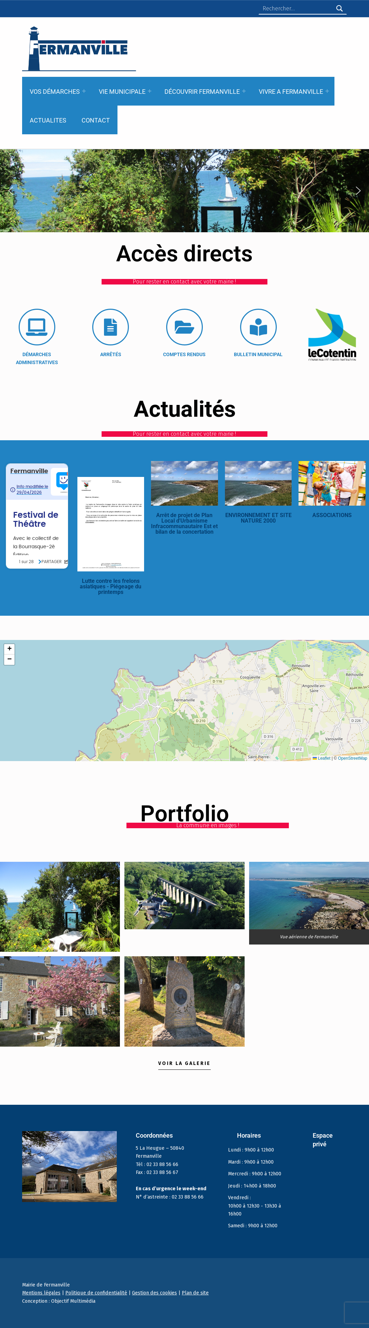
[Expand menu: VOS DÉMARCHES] (84, 91)
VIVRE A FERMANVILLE (291, 91)
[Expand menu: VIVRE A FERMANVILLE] (327, 91)
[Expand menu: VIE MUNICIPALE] (149, 91)
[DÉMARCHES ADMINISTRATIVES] (37, 327)
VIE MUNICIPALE (122, 91)
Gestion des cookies (154, 1293)
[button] (10, 190)
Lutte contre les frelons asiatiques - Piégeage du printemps (110, 586)
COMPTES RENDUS (184, 354)
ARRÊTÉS (110, 354)
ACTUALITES (48, 120)
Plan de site (195, 1293)
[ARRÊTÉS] (110, 327)
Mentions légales (41, 1293)
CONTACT (96, 120)
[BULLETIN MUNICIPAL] (258, 327)
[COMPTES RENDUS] (184, 327)
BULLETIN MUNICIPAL (258, 354)
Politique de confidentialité (96, 1293)
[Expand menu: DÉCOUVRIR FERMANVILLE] (244, 91)
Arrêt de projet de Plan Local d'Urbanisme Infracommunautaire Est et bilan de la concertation (184, 523)
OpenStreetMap (352, 758)
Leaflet (321, 758)
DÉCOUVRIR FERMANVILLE (202, 91)
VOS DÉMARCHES (55, 91)
